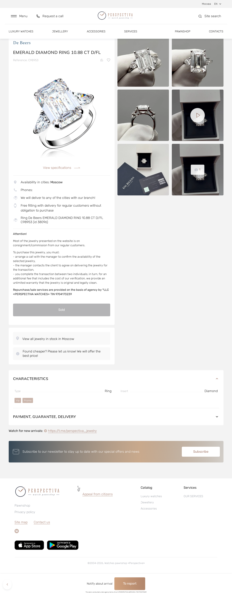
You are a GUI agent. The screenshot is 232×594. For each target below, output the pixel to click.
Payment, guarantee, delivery (116, 435)
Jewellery (60, 34)
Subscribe (200, 470)
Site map (21, 541)
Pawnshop (182, 34)
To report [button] (129, 583)
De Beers (22, 61)
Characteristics (116, 397)
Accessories (96, 34)
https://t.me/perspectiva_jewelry (72, 449)
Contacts (216, 34)
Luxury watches (21, 34)
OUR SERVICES (193, 514)
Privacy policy (24, 530)
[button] (19, 17)
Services (130, 34)
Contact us (42, 541)
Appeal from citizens (97, 513)
